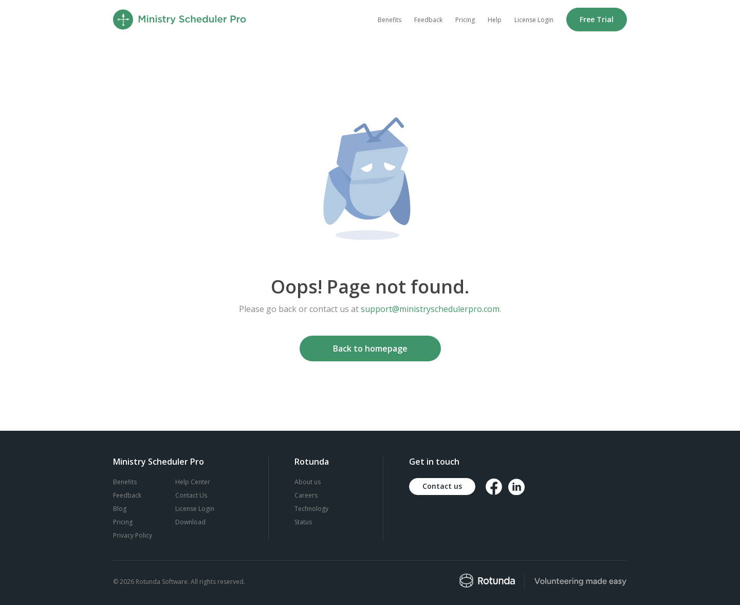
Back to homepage (370, 348)
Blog (119, 508)
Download (190, 522)
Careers (306, 495)
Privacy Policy (132, 535)
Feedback (428, 19)
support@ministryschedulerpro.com (430, 309)
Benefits (389, 19)
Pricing (465, 19)
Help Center (192, 482)
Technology (311, 508)
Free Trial (597, 19)
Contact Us (191, 495)
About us (307, 482)
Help (495, 19)
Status (303, 522)
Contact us (442, 486)
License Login (533, 19)
